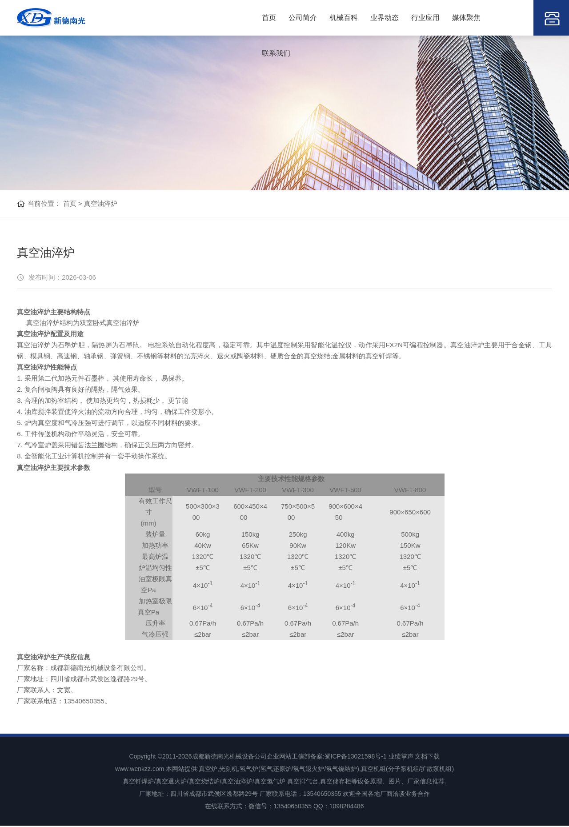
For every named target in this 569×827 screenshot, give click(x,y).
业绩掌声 (401, 757)
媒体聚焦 (466, 17)
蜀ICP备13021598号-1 (356, 757)
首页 (268, 17)
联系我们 (507, 17)
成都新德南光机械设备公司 (229, 757)
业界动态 (384, 17)
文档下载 (427, 757)
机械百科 (343, 17)
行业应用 (425, 17)
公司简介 (302, 17)
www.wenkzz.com (139, 770)
